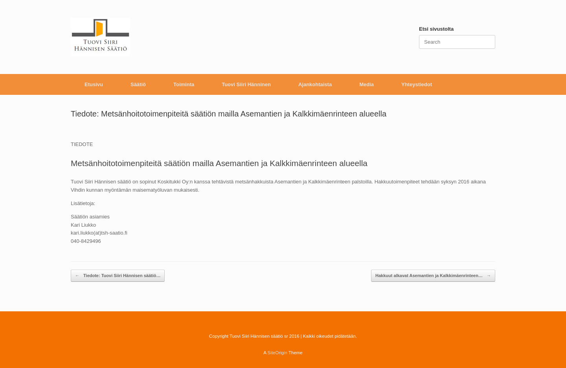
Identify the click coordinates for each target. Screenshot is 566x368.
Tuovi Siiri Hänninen (246, 84)
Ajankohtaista (315, 84)
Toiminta (183, 84)
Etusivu (94, 84)
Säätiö (138, 84)
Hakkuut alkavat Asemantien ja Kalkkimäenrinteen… (433, 275)
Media (366, 84)
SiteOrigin (277, 352)
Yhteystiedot (416, 84)
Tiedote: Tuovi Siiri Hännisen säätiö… (117, 275)
